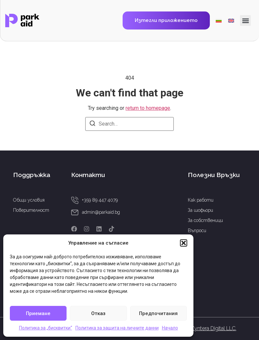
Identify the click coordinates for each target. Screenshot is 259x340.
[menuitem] (218, 20)
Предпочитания (158, 313)
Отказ (98, 313)
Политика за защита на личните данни (117, 327)
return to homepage (148, 108)
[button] (183, 243)
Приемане (38, 313)
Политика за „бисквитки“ (45, 327)
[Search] (92, 124)
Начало (170, 327)
